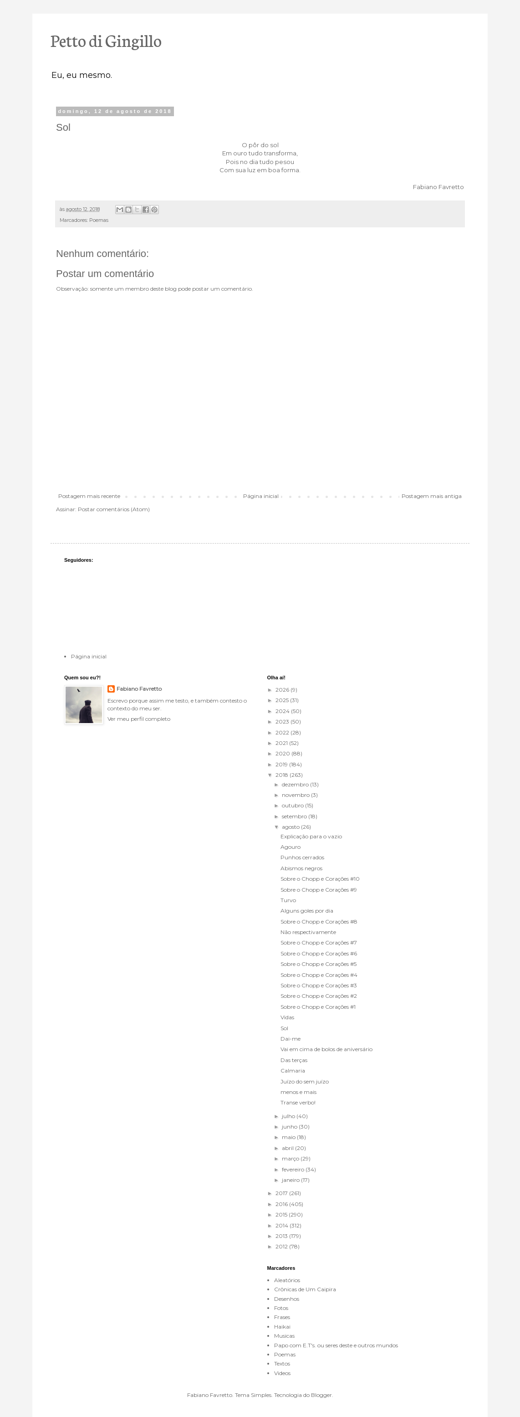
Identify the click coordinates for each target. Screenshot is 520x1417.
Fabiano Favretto (139, 688)
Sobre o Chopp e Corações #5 (318, 963)
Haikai (282, 1326)
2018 (282, 774)
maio (289, 1137)
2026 (283, 689)
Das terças (293, 1060)
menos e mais (298, 1091)
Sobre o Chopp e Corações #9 (318, 889)
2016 (282, 1204)
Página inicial (261, 496)
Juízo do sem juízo (304, 1081)
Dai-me (290, 1038)
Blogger (321, 1394)
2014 (282, 1225)
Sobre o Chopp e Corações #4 (318, 974)
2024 (283, 711)
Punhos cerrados (302, 857)
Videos (282, 1373)
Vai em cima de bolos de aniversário (326, 1049)
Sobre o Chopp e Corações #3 (318, 985)
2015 (282, 1214)
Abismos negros (301, 868)
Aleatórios (287, 1280)
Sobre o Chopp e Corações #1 (318, 1006)
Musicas (284, 1335)
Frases (282, 1317)
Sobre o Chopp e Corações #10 (320, 878)
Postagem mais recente (89, 496)
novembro (296, 794)
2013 (282, 1235)
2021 (282, 742)
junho (290, 1126)
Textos (282, 1363)
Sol (284, 1028)
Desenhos (286, 1298)
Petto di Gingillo (106, 39)
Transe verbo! (298, 1102)
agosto (291, 826)
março (291, 1158)
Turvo (288, 900)
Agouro (290, 846)
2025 (282, 700)
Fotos (281, 1307)
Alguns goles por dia (306, 910)
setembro (295, 816)
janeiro (291, 1179)
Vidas (287, 1017)
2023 (283, 721)
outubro (293, 805)
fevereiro (294, 1169)
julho (289, 1116)
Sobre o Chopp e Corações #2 (318, 995)
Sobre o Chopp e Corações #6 (318, 953)
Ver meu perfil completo (138, 718)
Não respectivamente (308, 932)
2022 (283, 732)
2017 (282, 1193)
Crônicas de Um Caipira (305, 1289)
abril (288, 1148)
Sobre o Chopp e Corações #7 (318, 942)
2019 (282, 764)
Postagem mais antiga (432, 496)
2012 (282, 1246)
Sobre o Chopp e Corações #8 (318, 921)
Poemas (98, 220)
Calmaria (292, 1070)
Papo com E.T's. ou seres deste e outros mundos (336, 1345)
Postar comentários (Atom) (114, 509)
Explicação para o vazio (311, 836)
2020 (283, 753)
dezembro (296, 784)
